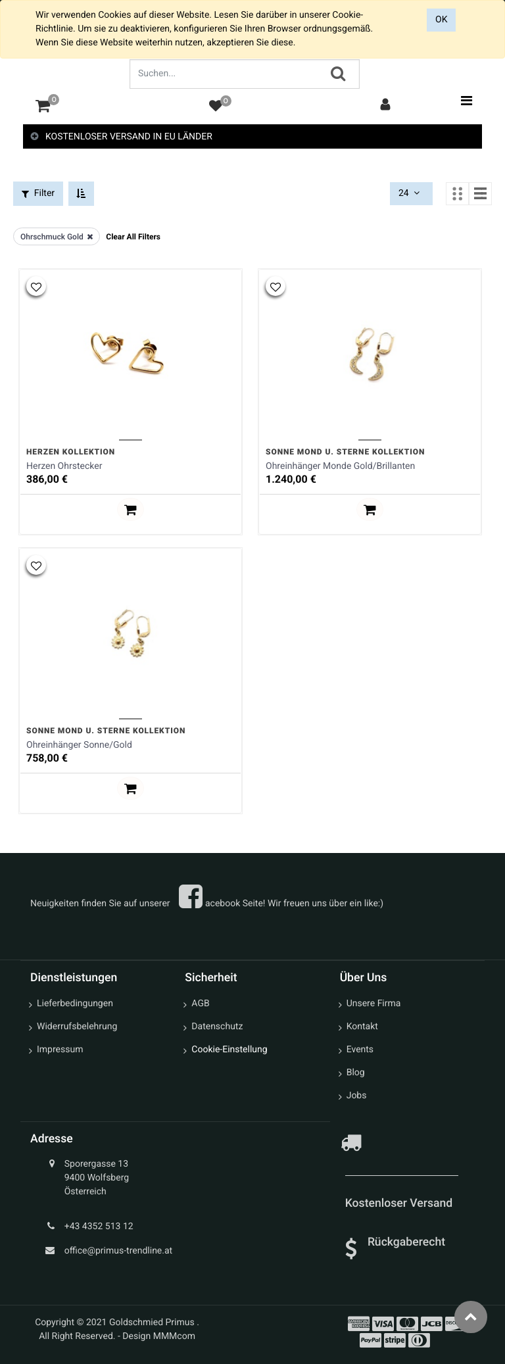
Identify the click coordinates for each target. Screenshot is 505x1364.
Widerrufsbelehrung (77, 1026)
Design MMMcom (158, 1335)
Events (360, 1049)
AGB (200, 1003)
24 (410, 193)
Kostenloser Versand (400, 1202)
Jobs (357, 1095)
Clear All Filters (133, 236)
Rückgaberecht (406, 1241)
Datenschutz (217, 1026)
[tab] (252, 137)
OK (441, 19)
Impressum (60, 1049)
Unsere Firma (374, 1003)
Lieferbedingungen (75, 1003)
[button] (36, 285)
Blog (356, 1072)
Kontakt (362, 1026)
